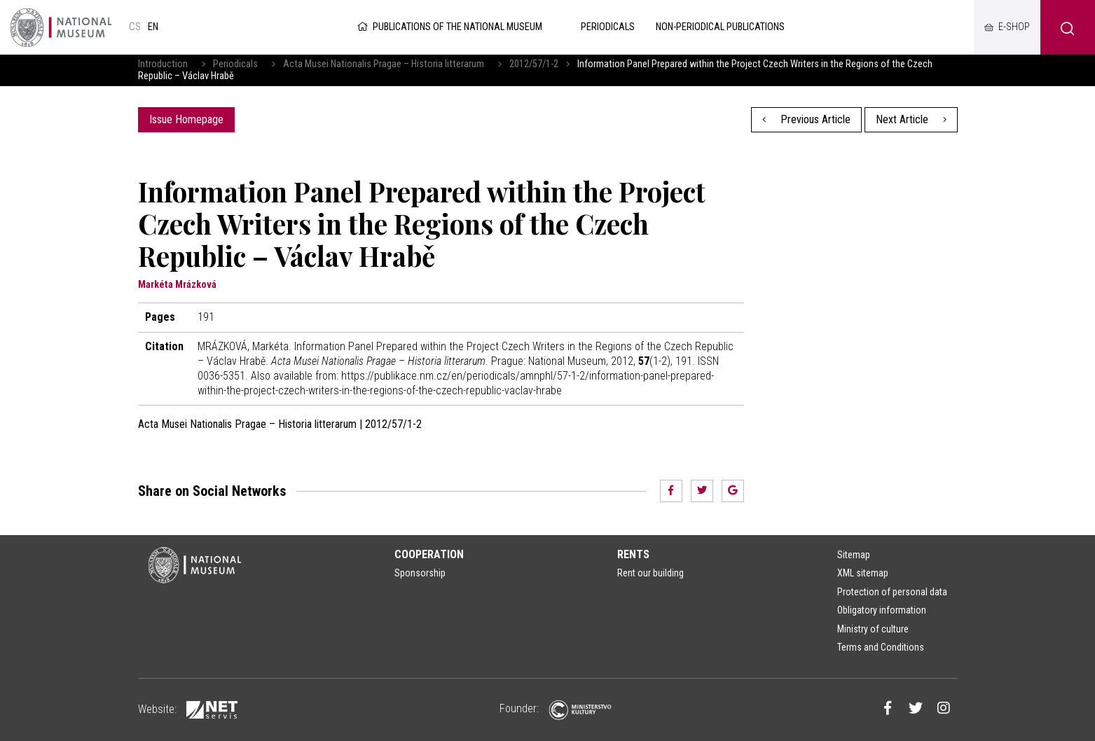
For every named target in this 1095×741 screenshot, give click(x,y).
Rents (633, 554)
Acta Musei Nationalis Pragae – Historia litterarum (383, 64)
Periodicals (235, 64)
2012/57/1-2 (533, 64)
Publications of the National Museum (448, 27)
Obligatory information (881, 610)
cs (135, 27)
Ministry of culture (873, 629)
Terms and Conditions (880, 647)
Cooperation (429, 554)
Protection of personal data (892, 591)
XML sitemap (862, 573)
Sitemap (853, 554)
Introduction (163, 64)
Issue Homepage (186, 119)
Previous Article (806, 119)
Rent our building (650, 573)
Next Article (911, 119)
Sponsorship (420, 573)
